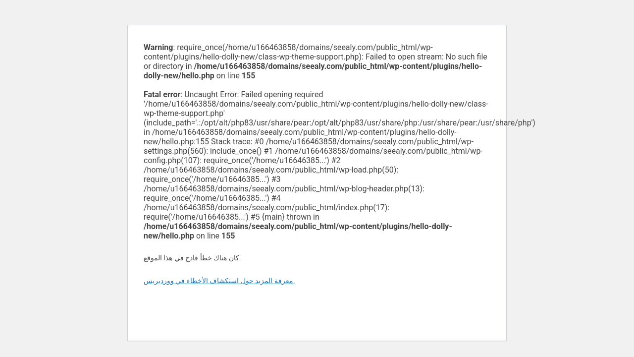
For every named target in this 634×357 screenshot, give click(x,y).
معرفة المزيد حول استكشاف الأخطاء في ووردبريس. (219, 281)
